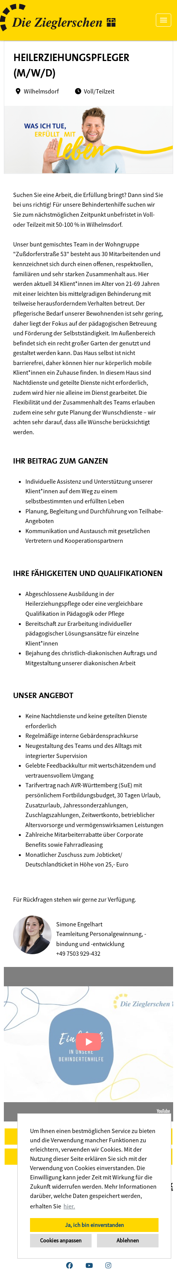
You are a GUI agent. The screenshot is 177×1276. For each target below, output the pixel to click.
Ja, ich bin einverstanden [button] (94, 1225)
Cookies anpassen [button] (61, 1240)
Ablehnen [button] (128, 1240)
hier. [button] (69, 1206)
